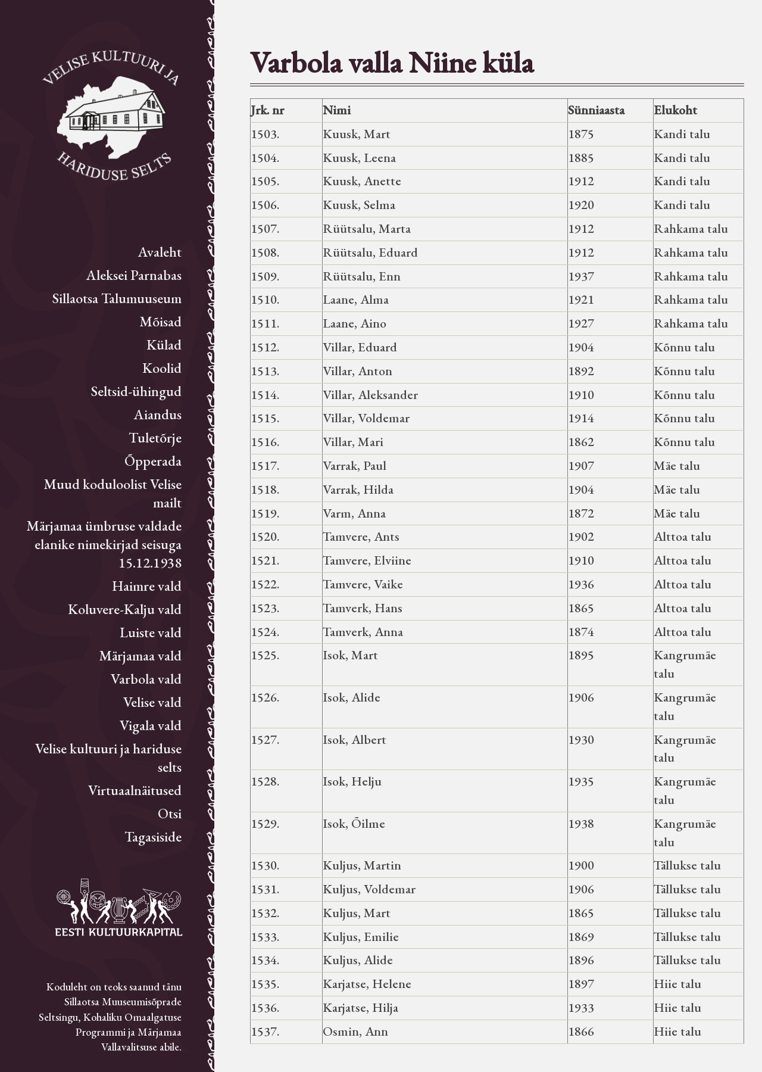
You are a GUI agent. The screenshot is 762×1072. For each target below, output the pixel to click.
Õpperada (153, 460)
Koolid (162, 368)
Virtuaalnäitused (135, 790)
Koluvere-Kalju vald (125, 609)
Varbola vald (146, 678)
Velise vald (152, 702)
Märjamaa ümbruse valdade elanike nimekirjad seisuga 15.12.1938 (104, 544)
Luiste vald (151, 632)
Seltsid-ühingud (136, 391)
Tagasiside (153, 836)
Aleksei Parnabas (134, 275)
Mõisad (160, 321)
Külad (164, 344)
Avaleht (160, 251)
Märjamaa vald (140, 655)
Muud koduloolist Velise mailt (112, 493)
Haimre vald (147, 585)
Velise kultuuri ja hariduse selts (108, 757)
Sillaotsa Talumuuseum (117, 298)
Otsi (170, 813)
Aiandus (158, 414)
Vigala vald (151, 725)
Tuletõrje (155, 437)
